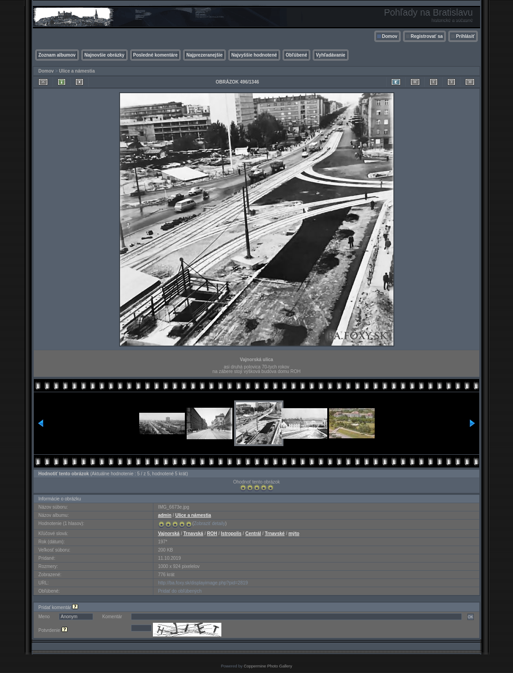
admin (164, 515)
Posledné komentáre (155, 55)
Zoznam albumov (57, 55)
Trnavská (193, 533)
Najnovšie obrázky (104, 55)
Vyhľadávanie (330, 55)
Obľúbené (296, 55)
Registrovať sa (427, 36)
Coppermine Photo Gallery (268, 666)
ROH (212, 533)
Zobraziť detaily (209, 523)
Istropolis (231, 533)
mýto (293, 533)
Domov (390, 36)
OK (470, 617)
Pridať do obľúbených (180, 591)
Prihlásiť (465, 36)
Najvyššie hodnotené (254, 55)
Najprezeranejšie (204, 55)
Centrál (253, 533)
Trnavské (274, 533)
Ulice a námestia (76, 71)
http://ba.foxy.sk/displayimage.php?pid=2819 (203, 582)
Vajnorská (168, 533)
